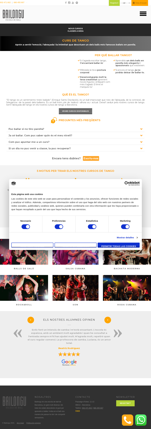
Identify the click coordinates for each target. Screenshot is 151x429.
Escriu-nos (91, 158)
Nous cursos (75, 28)
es (129, 3)
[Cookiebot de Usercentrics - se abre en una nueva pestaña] (127, 183)
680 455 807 (19, 2)
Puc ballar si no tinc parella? (26, 129)
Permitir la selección (75, 246)
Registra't (125, 403)
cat (124, 3)
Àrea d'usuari (140, 3)
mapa (77, 411)
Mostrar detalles (125, 237)
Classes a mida (75, 31)
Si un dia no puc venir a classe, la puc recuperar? (40, 148)
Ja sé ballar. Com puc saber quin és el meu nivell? (40, 135)
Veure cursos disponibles (75, 111)
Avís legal (20, 423)
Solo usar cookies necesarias (32, 246)
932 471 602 (5, 2)
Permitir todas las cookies (118, 246)
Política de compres (33, 423)
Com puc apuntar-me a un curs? (29, 142)
